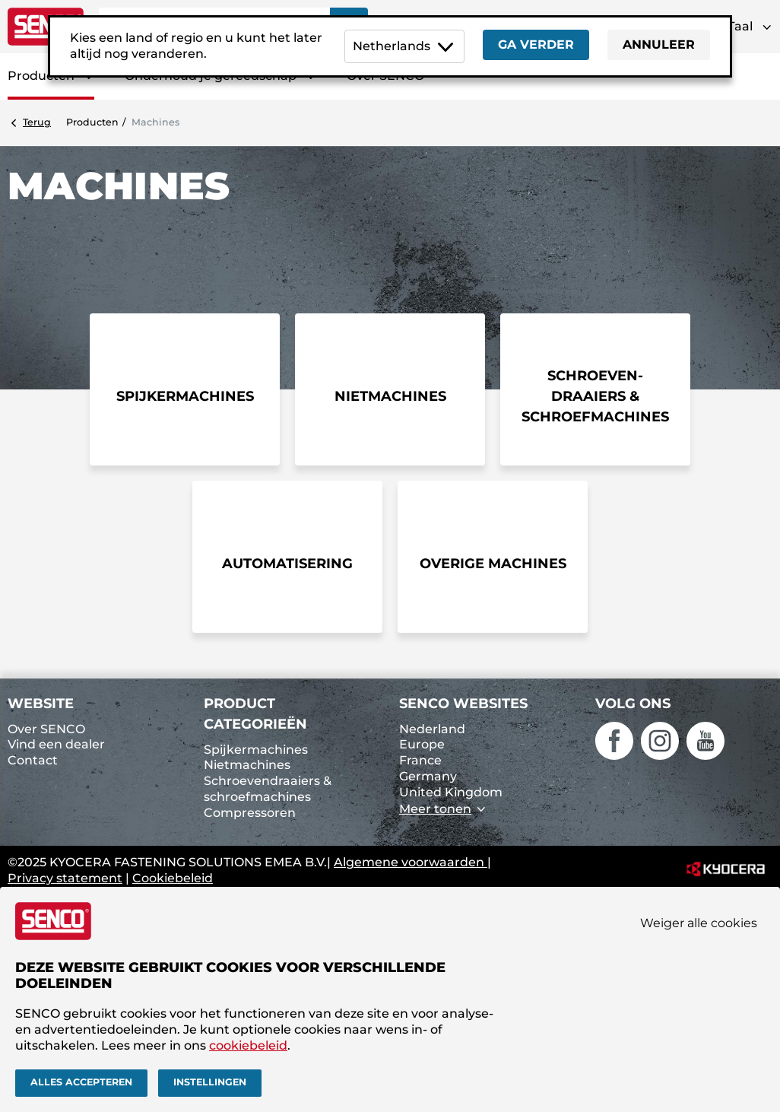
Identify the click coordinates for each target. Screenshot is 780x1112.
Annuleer (659, 44)
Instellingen (209, 1082)
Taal (740, 26)
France (420, 760)
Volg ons (633, 703)
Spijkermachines (256, 749)
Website (41, 703)
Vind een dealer (56, 744)
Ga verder (536, 44)
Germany (428, 776)
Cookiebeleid (172, 878)
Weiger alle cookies (698, 923)
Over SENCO (46, 729)
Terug (37, 122)
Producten (92, 122)
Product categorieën (255, 713)
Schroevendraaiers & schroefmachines (267, 789)
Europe (422, 744)
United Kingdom (451, 792)
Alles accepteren (81, 1082)
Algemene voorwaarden (410, 862)
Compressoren (250, 812)
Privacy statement (65, 878)
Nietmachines (247, 765)
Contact (33, 760)
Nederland (432, 729)
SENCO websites (463, 703)
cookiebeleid (248, 1045)
